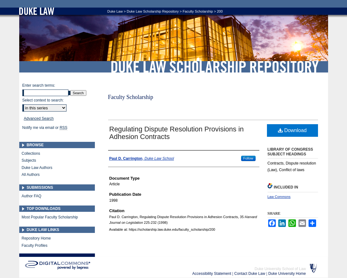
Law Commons (279, 197)
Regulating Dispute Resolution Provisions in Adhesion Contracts (176, 133)
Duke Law (115, 11)
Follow (248, 158)
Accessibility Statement (212, 273)
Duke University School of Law (280, 269)
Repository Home (36, 238)
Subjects (29, 160)
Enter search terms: (38, 85)
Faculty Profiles (35, 245)
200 (220, 11)
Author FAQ (32, 196)
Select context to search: (43, 100)
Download (292, 130)
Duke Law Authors (37, 167)
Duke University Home (287, 273)
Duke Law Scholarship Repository (214, 66)
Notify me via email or (44, 127)
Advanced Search (39, 118)
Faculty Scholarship (198, 11)
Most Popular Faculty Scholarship (50, 217)
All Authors (31, 174)
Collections (31, 153)
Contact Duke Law (250, 273)
